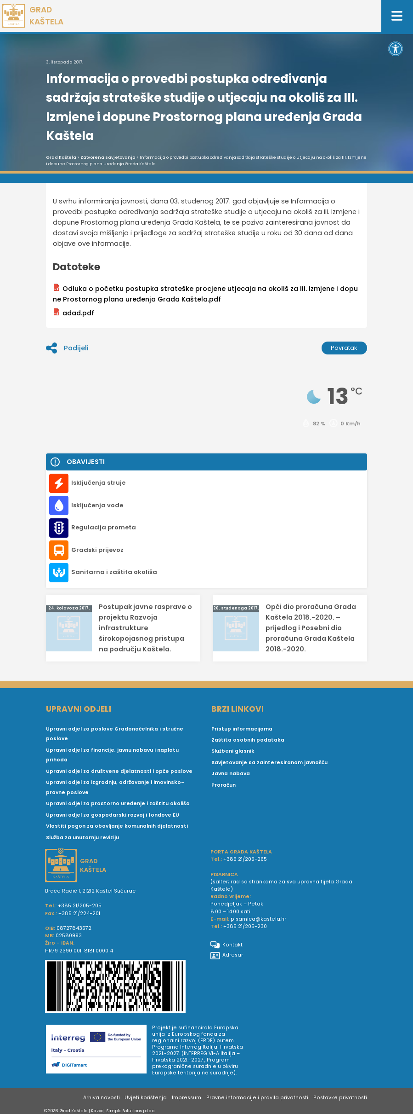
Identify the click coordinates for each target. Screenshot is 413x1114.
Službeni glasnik (233, 751)
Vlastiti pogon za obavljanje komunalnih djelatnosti (117, 826)
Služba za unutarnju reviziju (82, 837)
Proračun (223, 785)
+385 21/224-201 (79, 913)
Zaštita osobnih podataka (247, 740)
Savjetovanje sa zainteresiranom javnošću (269, 762)
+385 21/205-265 (245, 859)
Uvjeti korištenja (145, 1097)
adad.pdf (73, 313)
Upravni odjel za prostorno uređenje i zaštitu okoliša (118, 803)
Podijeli (67, 348)
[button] (395, 49)
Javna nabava (230, 773)
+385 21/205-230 (245, 926)
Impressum (186, 1097)
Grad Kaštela (61, 157)
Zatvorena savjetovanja (108, 157)
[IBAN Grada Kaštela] (124, 987)
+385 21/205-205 (80, 905)
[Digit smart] (99, 1051)
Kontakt (226, 945)
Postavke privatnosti (340, 1097)
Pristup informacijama (241, 728)
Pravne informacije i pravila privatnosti (257, 1097)
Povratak (344, 347)
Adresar (226, 955)
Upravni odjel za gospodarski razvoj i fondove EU (112, 815)
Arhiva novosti (101, 1097)
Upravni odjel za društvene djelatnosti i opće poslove (119, 771)
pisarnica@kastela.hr (258, 919)
